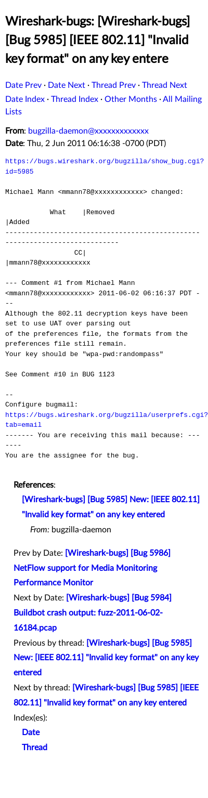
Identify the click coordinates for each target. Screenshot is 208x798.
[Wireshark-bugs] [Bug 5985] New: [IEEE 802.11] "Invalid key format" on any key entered (106, 658)
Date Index (25, 99)
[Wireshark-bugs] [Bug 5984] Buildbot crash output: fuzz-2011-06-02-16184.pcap (93, 613)
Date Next (66, 85)
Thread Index (74, 99)
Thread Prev (114, 85)
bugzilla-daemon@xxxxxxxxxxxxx (88, 131)
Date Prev (23, 85)
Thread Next (164, 85)
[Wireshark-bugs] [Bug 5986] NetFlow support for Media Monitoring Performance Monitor (92, 568)
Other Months (131, 99)
